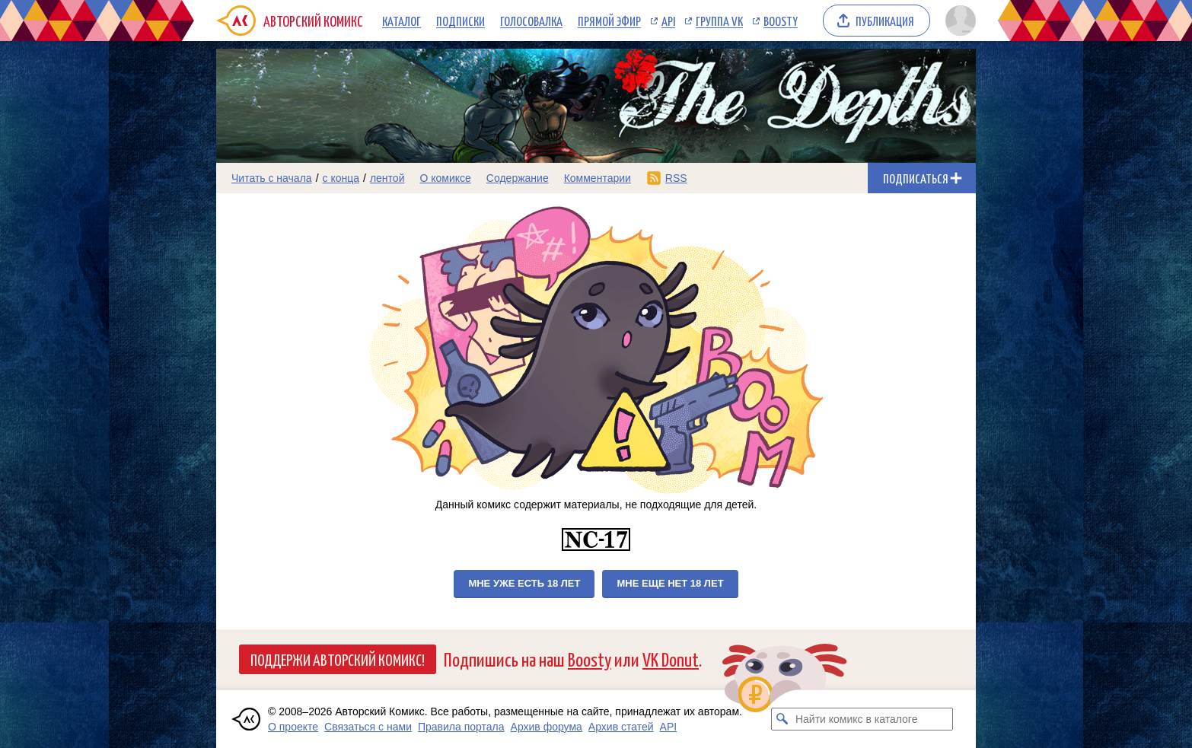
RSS (676, 178)
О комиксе (444, 178)
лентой (387, 178)
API (668, 20)
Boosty (780, 20)
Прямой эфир (609, 20)
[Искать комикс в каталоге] (782, 719)
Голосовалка (531, 20)
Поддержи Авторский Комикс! (337, 659)
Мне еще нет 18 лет (670, 583)
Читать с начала (271, 178)
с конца (341, 178)
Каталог (401, 20)
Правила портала (461, 727)
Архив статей (621, 727)
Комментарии (597, 178)
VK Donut (670, 658)
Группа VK (719, 20)
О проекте (293, 727)
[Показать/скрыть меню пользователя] (958, 20)
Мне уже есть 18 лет (524, 583)
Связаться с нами (368, 727)
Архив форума (546, 727)
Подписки (460, 20)
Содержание (517, 178)
